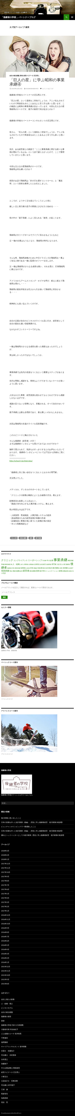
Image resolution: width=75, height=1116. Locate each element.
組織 (18, 571)
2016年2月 (5, 958)
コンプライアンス (20, 560)
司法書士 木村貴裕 (8, 1055)
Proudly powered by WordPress (11, 1113)
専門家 (54, 564)
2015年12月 (5, 967)
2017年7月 (5, 885)
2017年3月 (5, 902)
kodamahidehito (32, 88)
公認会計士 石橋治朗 (9, 1081)
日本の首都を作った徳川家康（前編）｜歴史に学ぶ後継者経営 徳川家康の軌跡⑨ (31, 831)
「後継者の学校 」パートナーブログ (18, 17)
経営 (21, 571)
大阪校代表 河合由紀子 (9, 1029)
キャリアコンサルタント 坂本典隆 (13, 1046)
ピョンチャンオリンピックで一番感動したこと (18, 827)
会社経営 (43, 564)
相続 (14, 571)
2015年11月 (5, 971)
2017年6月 (5, 889)
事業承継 (60, 560)
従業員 (23, 568)
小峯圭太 (4, 1076)
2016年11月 (5, 919)
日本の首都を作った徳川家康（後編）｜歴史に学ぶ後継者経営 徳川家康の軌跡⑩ (31, 822)
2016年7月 (5, 937)
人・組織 (16, 564)
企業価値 (31, 564)
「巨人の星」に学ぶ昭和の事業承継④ (37, 81)
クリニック (7, 560)
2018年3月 (5, 851)
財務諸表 (65, 571)
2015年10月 (5, 975)
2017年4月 (5, 898)
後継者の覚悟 (6, 1016)
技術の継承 (23, 538)
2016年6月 (5, 941)
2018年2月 (5, 855)
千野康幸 (4, 1038)
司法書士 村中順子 (8, 1085)
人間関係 (25, 564)
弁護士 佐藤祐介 (7, 1051)
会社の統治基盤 (14, 75)
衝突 (31, 538)
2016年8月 (5, 932)
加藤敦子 (4, 1064)
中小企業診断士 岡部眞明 (10, 1068)
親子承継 (38, 538)
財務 (60, 571)
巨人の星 (14, 538)
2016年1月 (5, 962)
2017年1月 (5, 911)
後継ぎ (68, 564)
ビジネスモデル (7, 1008)
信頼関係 (48, 564)
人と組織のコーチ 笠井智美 (11, 1034)
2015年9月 (5, 979)
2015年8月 (5, 984)
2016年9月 (5, 928)
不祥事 (44, 560)
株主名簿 (46, 568)
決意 (61, 568)
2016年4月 (5, 949)
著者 (21, 75)
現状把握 (5, 570)
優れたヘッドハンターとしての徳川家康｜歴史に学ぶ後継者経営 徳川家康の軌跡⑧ (32, 835)
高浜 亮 (4, 1102)
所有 (31, 568)
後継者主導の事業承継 (13, 568)
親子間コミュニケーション (49, 571)
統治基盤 (33, 571)
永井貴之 (4, 1059)
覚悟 (38, 571)
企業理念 (37, 564)
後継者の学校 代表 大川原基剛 (12, 1025)
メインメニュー (72, 17)
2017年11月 (5, 868)
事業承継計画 (8, 564)
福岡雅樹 (4, 1042)
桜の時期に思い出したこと (11, 818)
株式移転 (56, 568)
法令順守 (70, 568)
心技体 (28, 568)
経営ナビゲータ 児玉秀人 (31, 75)
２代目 (3, 573)
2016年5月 (5, 945)
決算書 (65, 568)
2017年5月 (5, 894)
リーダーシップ (35, 560)
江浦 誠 (4, 1089)
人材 (21, 564)
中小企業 (50, 560)
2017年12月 (5, 864)
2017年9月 (5, 876)
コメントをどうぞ (47, 88)
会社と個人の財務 (7, 999)
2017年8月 (5, 881)
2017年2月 (5, 906)
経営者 (26, 570)
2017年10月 (5, 872)
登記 (11, 571)
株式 (50, 568)
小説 (58, 564)
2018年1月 (5, 859)
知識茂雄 (4, 1098)
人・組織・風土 (7, 1004)
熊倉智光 (4, 1094)
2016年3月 (5, 954)
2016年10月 (5, 924)
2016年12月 (5, 915)
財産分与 (71, 571)
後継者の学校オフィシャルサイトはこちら (17, 795)
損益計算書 (37, 568)
